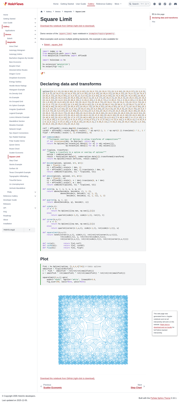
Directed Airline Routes (18, 70)
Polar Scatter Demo (17, 141)
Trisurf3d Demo (15, 180)
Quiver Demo (14, 145)
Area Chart (13, 46)
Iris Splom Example (17, 105)
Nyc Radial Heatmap (17, 137)
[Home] (41, 11)
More (117, 4)
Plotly (9, 192)
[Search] (139, 4)
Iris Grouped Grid (16, 101)
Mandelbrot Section (17, 121)
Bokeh (9, 38)
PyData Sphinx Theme (160, 398)
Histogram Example (17, 90)
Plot (153, 22)
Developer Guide (10, 200)
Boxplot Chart (14, 66)
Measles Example (16, 125)
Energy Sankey (15, 82)
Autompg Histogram (17, 50)
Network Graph (15, 129)
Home (56, 4)
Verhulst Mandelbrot (17, 188)
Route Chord (14, 149)
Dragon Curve (14, 74)
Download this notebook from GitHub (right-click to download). (67, 26)
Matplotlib (11, 42)
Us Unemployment (16, 184)
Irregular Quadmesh (17, 109)
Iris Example (14, 97)
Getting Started (67, 4)
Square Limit (14, 157)
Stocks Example (15, 164)
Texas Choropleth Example (20, 172)
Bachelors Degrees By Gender (21, 58)
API (4, 208)
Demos (8, 34)
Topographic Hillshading (18, 176)
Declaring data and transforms (165, 18)
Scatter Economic (16, 153)
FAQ (5, 212)
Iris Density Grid (15, 94)
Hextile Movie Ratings (17, 86)
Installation (7, 224)
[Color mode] (154, 4)
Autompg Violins (15, 54)
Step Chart (13, 161)
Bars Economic (15, 62)
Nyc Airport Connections (18, 133)
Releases (7, 204)
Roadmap (7, 216)
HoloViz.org (9, 230)
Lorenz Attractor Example (19, 117)
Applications (10, 31)
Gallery (91, 4)
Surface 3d (13, 168)
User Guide (81, 4)
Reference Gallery (104, 4)
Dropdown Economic (17, 78)
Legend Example (16, 113)
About (5, 220)
